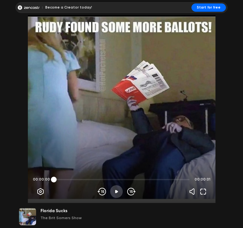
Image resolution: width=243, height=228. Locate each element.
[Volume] (194, 191)
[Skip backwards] (102, 191)
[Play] (116, 191)
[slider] (54, 179)
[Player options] (40, 191)
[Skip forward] (131, 191)
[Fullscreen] (203, 191)
